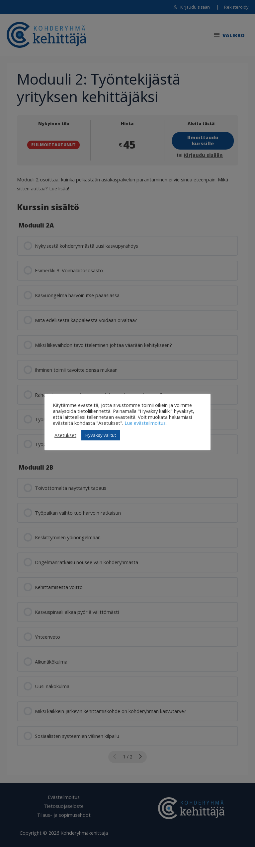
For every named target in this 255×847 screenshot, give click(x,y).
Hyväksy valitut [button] (100, 435)
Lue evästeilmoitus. (146, 423)
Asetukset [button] (65, 435)
